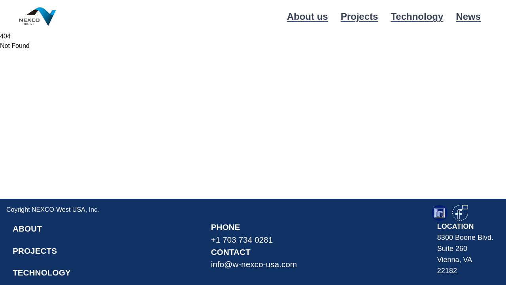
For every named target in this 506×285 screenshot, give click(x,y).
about (27, 228)
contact (254, 258)
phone (254, 233)
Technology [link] (417, 16)
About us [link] (307, 16)
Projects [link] (359, 16)
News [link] (468, 16)
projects (35, 250)
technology (42, 272)
